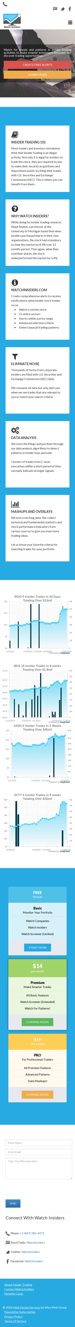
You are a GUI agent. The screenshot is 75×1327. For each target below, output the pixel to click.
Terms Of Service (15, 1321)
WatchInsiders (36, 1242)
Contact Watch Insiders (19, 1289)
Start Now (37, 947)
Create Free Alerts (37, 64)
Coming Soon (37, 1022)
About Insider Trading (18, 1284)
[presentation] (31, 1188)
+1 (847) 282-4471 (32, 1233)
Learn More (37, 74)
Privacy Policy (13, 1316)
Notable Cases (13, 1293)
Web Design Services (26, 1307)
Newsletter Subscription (19, 1312)
